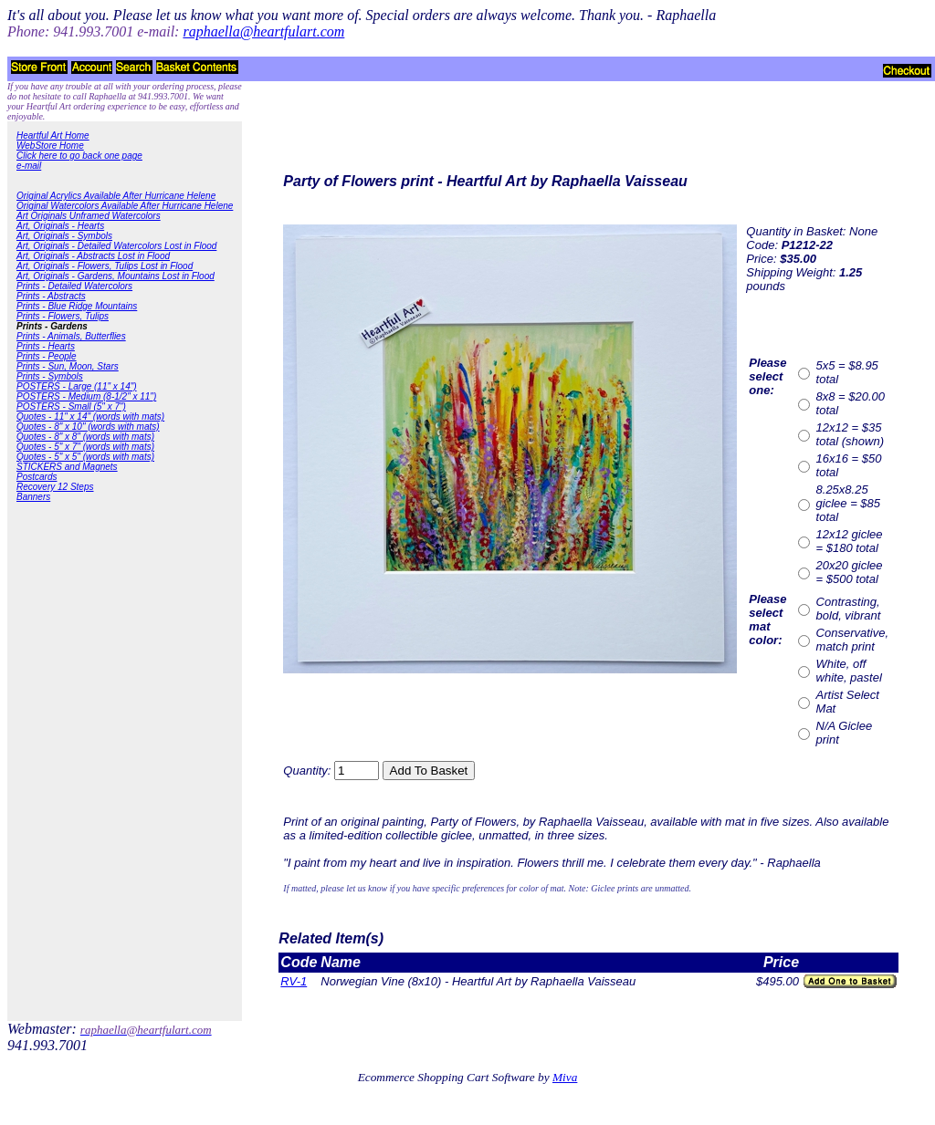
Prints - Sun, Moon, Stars (67, 366)
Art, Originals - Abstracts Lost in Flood (93, 256)
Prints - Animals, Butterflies (71, 336)
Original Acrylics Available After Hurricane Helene (115, 196)
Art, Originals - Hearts (60, 226)
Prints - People (46, 356)
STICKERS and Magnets (67, 467)
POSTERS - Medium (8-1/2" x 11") (86, 396)
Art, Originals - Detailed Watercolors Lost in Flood (116, 246)
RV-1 (293, 981)
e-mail (28, 166)
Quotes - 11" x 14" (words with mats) (90, 416)
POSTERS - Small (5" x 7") (71, 406)
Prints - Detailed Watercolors (74, 286)
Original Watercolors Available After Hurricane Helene (124, 206)
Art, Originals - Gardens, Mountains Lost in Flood (115, 276)
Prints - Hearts (45, 346)
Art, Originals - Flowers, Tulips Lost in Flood (104, 266)
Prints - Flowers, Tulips (62, 316)
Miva (564, 1077)
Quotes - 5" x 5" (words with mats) (85, 457)
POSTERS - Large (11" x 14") (76, 386)
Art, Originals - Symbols (64, 236)
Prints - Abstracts (51, 296)
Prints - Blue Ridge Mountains (76, 306)
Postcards (36, 477)
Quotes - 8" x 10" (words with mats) (88, 427)
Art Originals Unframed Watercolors (88, 216)
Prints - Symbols (49, 376)
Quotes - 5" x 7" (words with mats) (85, 447)
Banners (33, 497)
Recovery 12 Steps (55, 487)
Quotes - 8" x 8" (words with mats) (85, 437)
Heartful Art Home (52, 135)
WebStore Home (50, 146)
